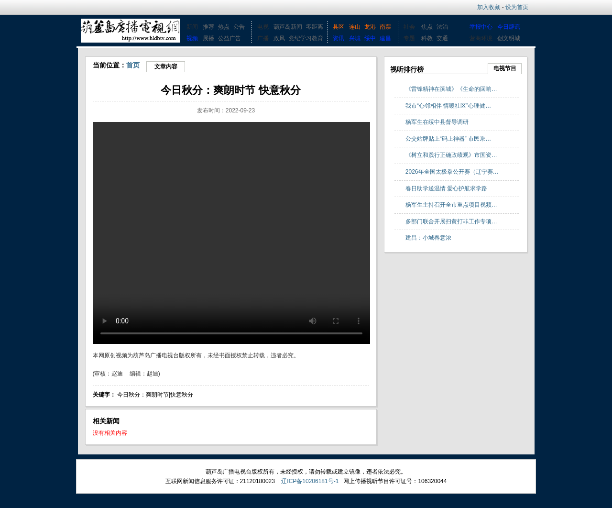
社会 (409, 26)
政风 (279, 38)
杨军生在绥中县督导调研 (437, 122)
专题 (409, 38)
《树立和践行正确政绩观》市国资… (451, 155)
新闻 (192, 26)
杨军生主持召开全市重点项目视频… (451, 204)
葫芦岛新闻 (287, 26)
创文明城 (508, 38)
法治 (442, 26)
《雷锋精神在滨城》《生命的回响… (451, 89)
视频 (192, 38)
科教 (427, 38)
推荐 (208, 26)
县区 (338, 26)
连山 (355, 26)
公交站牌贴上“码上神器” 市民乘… (448, 138)
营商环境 (481, 38)
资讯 (338, 38)
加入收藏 (488, 7)
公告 (239, 26)
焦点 (427, 26)
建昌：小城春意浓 (428, 237)
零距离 (314, 26)
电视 (263, 26)
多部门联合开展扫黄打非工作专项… (451, 221)
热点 (224, 26)
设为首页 (516, 7)
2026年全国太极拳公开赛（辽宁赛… (452, 171)
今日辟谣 (508, 26)
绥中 (370, 38)
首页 (133, 65)
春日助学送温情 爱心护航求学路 (446, 188)
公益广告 (229, 38)
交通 (442, 38)
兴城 (355, 38)
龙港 (370, 26)
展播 (208, 38)
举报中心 (481, 26)
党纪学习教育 (306, 38)
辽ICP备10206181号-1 (310, 481)
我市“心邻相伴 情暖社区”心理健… (448, 105)
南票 (385, 26)
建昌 (385, 38)
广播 (263, 38)
